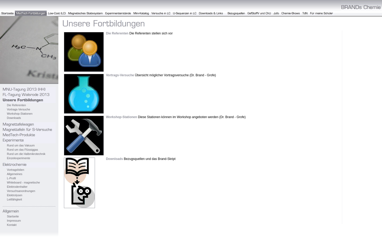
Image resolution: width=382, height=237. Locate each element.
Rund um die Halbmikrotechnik (26, 153)
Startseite (13, 216)
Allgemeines (14, 174)
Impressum (14, 220)
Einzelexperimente (18, 158)
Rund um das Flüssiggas (22, 149)
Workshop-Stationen (19, 113)
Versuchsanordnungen (21, 191)
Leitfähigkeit (14, 199)
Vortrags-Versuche (18, 109)
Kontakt (11, 224)
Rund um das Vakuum (21, 145)
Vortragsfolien (15, 169)
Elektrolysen (14, 195)
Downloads (14, 117)
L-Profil (11, 178)
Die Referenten (16, 105)
